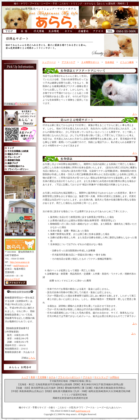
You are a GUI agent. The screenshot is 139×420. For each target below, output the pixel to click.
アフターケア (68, 62)
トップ (24, 377)
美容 (33, 377)
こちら (31, 357)
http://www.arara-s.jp (19, 262)
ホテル (52, 377)
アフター (48, 65)
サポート (47, 110)
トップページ (49, 62)
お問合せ (114, 377)
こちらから (23, 104)
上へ (134, 114)
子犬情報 (41, 377)
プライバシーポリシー (69, 377)
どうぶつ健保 (127, 62)
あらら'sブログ (12, 279)
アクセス (87, 377)
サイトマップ (101, 377)
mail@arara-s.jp (20, 265)
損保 (45, 327)
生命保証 (109, 62)
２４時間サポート (90, 62)
